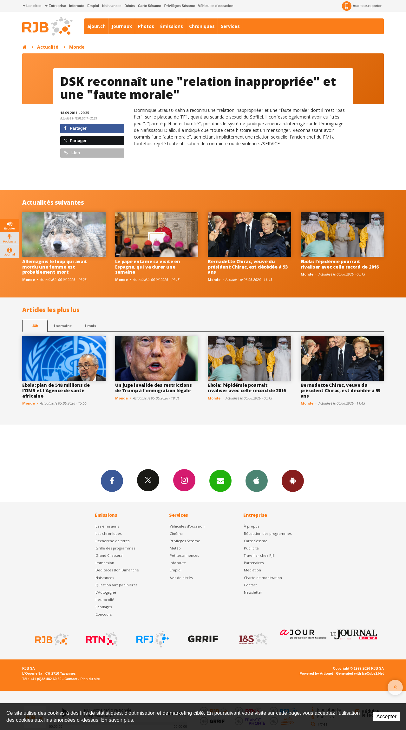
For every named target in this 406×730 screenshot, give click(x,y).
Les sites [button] (32, 6)
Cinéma (176, 533)
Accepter (386, 716)
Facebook (112, 480)
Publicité (251, 548)
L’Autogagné (105, 592)
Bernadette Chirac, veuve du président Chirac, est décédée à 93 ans (247, 266)
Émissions (171, 26)
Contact (250, 585)
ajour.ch (96, 26)
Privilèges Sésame (179, 6)
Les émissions (107, 526)
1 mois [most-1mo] (90, 325)
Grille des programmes (115, 548)
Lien (72, 152)
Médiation (252, 570)
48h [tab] (35, 325)
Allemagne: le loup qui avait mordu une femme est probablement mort (54, 266)
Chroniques (202, 26)
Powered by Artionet (316, 673)
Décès (130, 6)
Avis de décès (181, 578)
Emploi (93, 6)
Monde (77, 47)
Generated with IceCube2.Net (360, 673)
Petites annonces (184, 555)
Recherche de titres (112, 541)
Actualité (47, 47)
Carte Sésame (149, 6)
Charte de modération (263, 578)
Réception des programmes (267, 533)
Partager (75, 128)
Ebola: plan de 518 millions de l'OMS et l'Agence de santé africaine (56, 390)
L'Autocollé (104, 599)
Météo (175, 548)
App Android (293, 480)
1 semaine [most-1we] (62, 325)
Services (230, 26)
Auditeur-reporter (362, 6)
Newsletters (220, 480)
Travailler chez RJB (259, 555)
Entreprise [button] (55, 6)
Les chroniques (108, 533)
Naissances (111, 6)
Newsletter (253, 592)
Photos (146, 26)
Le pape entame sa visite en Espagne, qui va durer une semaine (147, 266)
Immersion (104, 563)
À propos (251, 526)
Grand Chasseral (109, 555)
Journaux (122, 26)
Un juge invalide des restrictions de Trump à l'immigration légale (153, 387)
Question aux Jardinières (116, 585)
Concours (103, 614)
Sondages (103, 607)
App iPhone (257, 480)
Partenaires (254, 563)
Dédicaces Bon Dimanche (117, 570)
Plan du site (90, 679)
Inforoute (76, 6)
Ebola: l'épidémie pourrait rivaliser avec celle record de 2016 (340, 264)
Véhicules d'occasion (215, 6)
